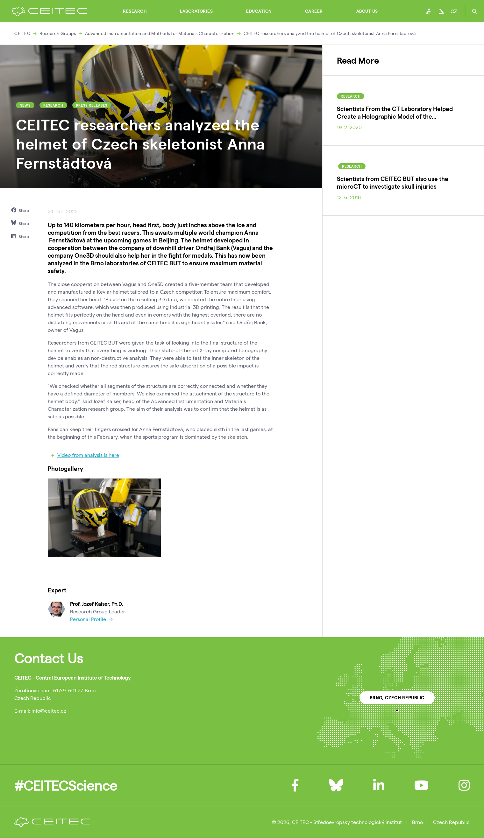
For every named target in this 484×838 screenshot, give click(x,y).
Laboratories (196, 11)
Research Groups (57, 33)
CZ (454, 11)
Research (134, 11)
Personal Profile (91, 619)
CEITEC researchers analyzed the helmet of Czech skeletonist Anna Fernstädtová (330, 33)
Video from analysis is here (88, 455)
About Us (367, 11)
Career (314, 11)
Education (259, 11)
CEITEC (22, 33)
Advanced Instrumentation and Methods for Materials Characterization (160, 33)
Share (20, 210)
